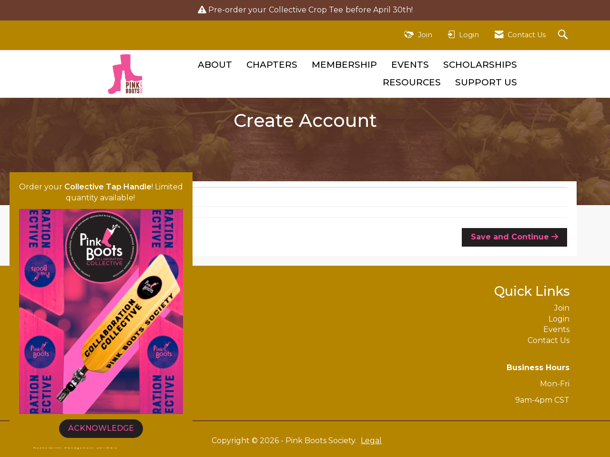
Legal (371, 440)
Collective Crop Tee (306, 9)
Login (559, 318)
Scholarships (480, 64)
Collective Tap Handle (108, 186)
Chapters (271, 64)
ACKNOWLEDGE (101, 428)
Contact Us (548, 340)
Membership (344, 64)
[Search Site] (564, 35)
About (215, 64)
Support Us (486, 82)
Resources (412, 82)
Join (561, 307)
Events (410, 64)
